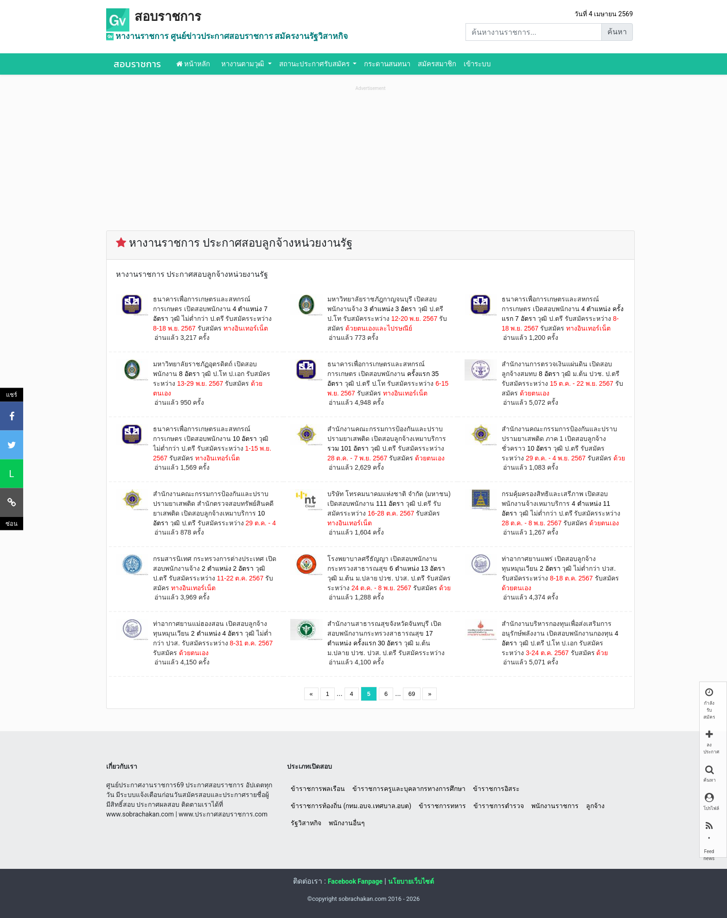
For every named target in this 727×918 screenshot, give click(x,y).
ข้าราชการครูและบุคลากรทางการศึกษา (409, 788)
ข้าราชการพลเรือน (318, 788)
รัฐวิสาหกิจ (306, 823)
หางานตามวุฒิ (243, 64)
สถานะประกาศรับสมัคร (315, 64)
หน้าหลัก (193, 64)
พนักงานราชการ (555, 806)
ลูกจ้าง (595, 806)
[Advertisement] (370, 158)
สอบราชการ (167, 16)
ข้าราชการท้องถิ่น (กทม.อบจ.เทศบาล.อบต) (351, 806)
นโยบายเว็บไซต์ (411, 881)
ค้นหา (617, 31)
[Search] (534, 32)
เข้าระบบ (477, 64)
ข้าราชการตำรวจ (498, 806)
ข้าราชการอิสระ (496, 788)
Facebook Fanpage (355, 881)
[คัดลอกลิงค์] (11, 502)
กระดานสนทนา (387, 64)
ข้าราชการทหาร (442, 806)
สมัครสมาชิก (437, 64)
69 (411, 693)
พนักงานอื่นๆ (347, 823)
